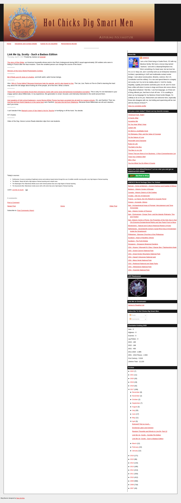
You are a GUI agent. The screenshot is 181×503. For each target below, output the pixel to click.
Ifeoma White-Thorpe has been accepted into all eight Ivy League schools (68, 100)
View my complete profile (137, 106)
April (133, 421)
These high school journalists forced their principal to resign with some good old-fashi (38, 92)
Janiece (146, 58)
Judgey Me (132, 128)
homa (76, 102)
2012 (132, 470)
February (135, 447)
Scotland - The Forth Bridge (138, 241)
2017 (132, 389)
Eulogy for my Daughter (48, 44)
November (136, 396)
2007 (132, 488)
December (136, 392)
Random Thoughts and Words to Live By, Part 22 (149, 431)
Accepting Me (133, 121)
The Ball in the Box (135, 147)
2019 (132, 382)
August (134, 407)
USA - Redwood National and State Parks (143, 263)
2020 (132, 378)
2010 (132, 477)
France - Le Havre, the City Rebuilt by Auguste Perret (147, 199)
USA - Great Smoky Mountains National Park (144, 254)
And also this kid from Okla (64, 102)
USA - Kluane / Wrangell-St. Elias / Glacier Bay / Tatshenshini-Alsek (152, 247)
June (134, 414)
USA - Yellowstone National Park (139, 267)
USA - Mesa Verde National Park (140, 260)
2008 (132, 485)
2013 (132, 466)
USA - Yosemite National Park (138, 270)
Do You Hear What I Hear (137, 124)
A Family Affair (133, 118)
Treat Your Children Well (137, 157)
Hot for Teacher (48, 111)
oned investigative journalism (79, 92)
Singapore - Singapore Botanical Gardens (143, 244)
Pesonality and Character (137, 141)
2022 (132, 371)
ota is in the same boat (35, 102)
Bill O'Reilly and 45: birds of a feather (20, 77)
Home (9, 44)
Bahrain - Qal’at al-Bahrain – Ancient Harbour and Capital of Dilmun (152, 186)
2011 (132, 474)
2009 (132, 481)
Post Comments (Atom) (25, 210)
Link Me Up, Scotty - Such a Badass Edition (32, 54)
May (133, 418)
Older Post (113, 206)
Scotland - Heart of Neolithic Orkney (141, 238)
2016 (132, 456)
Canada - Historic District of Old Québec (142, 192)
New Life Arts (20, 498)
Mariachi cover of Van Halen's (32, 111)
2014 (132, 463)
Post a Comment (13, 202)
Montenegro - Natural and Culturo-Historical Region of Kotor (149, 226)
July (133, 410)
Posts (133, 315)
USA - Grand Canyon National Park (140, 251)
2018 (132, 386)
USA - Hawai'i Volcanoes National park (142, 257)
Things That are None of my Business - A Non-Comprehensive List (152, 153)
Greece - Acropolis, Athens (137, 202)
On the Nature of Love (136, 137)
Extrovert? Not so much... (141, 424)
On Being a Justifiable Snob (138, 131)
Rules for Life (133, 144)
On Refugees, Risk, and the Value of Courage (144, 134)
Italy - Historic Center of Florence (140, 211)
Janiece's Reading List (136, 305)
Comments (134, 319)
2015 (132, 459)
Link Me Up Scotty (18, 190)
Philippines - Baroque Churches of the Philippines (146, 234)
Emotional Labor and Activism (142, 428)
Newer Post (11, 206)
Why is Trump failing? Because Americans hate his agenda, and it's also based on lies (42, 83)
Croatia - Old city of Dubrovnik (139, 196)
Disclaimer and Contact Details (26, 44)
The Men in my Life (135, 150)
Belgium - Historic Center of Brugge (140, 189)
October (135, 399)
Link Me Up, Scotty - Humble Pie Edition (146, 435)
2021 (132, 375)
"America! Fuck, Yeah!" (136, 115)
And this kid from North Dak (17, 102)
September (136, 403)
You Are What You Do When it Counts (141, 163)
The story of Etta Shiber (15, 62)
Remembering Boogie (69, 44)
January (135, 451)
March (134, 443)
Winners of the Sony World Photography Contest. (25, 71)
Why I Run (132, 160)
